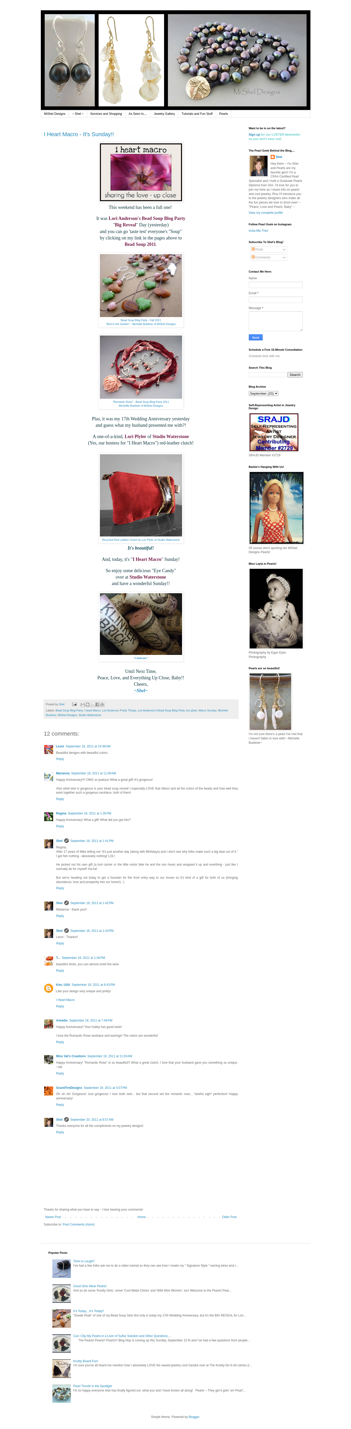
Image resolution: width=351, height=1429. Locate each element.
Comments (261, 257)
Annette (62, 1020)
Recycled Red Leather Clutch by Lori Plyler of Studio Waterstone (140, 539)
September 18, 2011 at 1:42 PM (91, 903)
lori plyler (191, 710)
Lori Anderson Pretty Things (119, 710)
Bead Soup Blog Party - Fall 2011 (141, 320)
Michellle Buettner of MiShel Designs (141, 405)
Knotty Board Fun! (85, 1361)
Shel (59, 841)
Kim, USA (63, 985)
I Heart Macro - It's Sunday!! (79, 134)
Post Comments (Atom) (79, 1224)
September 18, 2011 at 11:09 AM (93, 773)
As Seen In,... (138, 114)
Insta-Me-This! (259, 231)
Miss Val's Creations (71, 1056)
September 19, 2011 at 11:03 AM (109, 1056)
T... (58, 958)
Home (141, 1217)
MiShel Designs (54, 114)
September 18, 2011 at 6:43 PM (93, 985)
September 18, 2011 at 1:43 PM (91, 931)
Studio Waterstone (90, 715)
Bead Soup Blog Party (68, 710)
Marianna (63, 773)
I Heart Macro (65, 1000)
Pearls (223, 114)
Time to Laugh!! (83, 1261)
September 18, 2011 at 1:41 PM (91, 841)
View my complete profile (266, 213)
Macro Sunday (207, 710)
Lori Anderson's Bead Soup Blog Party (161, 710)
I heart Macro (92, 710)
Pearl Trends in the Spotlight (92, 1386)
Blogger (194, 1417)
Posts (257, 249)
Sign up (254, 134)
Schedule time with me (264, 356)
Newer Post (53, 1217)
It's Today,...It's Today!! (88, 1311)
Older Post (229, 1217)
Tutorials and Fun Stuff (197, 114)
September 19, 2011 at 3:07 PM (105, 1088)
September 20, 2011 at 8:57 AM (91, 1119)
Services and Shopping (106, 114)
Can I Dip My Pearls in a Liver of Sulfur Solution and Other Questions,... (122, 1336)
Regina (61, 813)
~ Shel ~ (78, 114)
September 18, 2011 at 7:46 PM (90, 1020)
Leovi (60, 746)
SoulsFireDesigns (69, 1088)
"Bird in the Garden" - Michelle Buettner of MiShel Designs (141, 324)
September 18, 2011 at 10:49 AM (88, 746)
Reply (60, 759)
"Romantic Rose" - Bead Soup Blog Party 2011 (141, 401)
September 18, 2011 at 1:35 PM (89, 813)
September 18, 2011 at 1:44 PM (83, 958)
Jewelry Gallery (164, 114)
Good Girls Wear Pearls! (90, 1286)
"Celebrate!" (140, 658)
